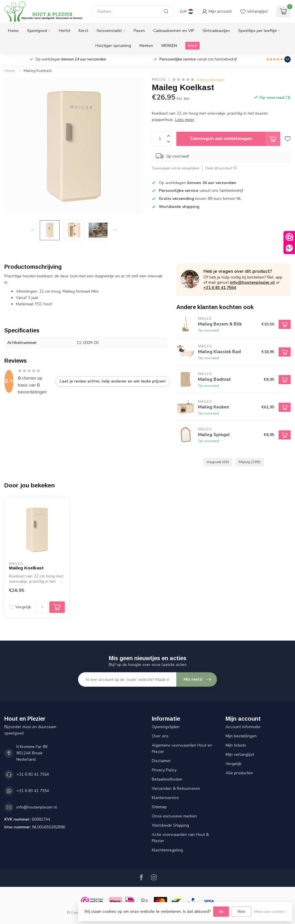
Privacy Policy (164, 770)
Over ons (160, 736)
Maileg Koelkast (38, 70)
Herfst (64, 30)
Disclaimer (161, 761)
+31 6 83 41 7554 (219, 287)
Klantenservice (165, 797)
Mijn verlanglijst (240, 754)
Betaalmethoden (167, 779)
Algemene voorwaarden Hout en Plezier (182, 748)
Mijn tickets (236, 745)
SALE (192, 45)
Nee (241, 911)
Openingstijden (165, 727)
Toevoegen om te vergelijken (175, 168)
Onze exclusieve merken (174, 816)
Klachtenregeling (167, 850)
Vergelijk (23, 607)
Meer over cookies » (270, 911)
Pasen (139, 30)
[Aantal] (42, 607)
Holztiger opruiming (113, 45)
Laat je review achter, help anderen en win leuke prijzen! (112, 381)
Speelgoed (37, 30)
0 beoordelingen (210, 79)
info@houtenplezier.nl (252, 282)
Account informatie (243, 727)
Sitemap (159, 807)
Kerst (83, 30)
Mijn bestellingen (241, 736)
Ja (221, 911)
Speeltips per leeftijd (257, 30)
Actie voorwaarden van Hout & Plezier (180, 838)
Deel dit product (221, 168)
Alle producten (239, 773)
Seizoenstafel (109, 30)
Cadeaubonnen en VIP (173, 30)
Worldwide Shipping (170, 825)
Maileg (159, 79)
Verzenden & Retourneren (176, 788)
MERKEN (169, 45)
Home (13, 30)
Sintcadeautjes (216, 30)
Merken (146, 45)
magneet (218, 461)
